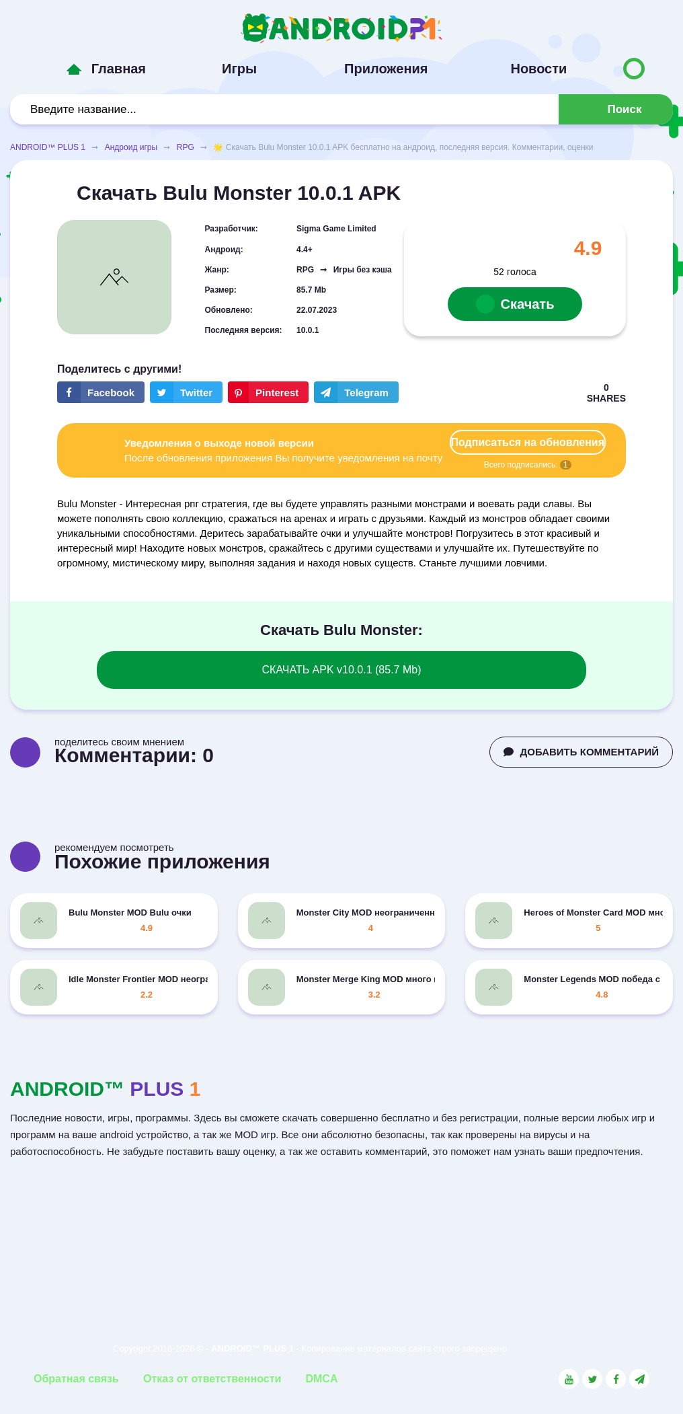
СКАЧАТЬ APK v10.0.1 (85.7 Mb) (341, 669)
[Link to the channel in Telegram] (639, 1379)
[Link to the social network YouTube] (569, 1379)
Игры (239, 68)
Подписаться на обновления (527, 442)
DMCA (321, 1378)
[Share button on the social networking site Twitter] (186, 392)
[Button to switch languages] (634, 68)
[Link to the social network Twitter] (592, 1379)
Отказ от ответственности (212, 1378)
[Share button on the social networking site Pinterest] (268, 392)
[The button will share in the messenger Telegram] (356, 392)
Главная (118, 68)
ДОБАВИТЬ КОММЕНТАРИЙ (581, 751)
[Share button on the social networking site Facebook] (101, 392)
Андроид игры (131, 147)
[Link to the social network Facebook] (616, 1379)
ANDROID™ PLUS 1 (47, 147)
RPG (185, 147)
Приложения (386, 68)
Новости (538, 68)
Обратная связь (76, 1378)
